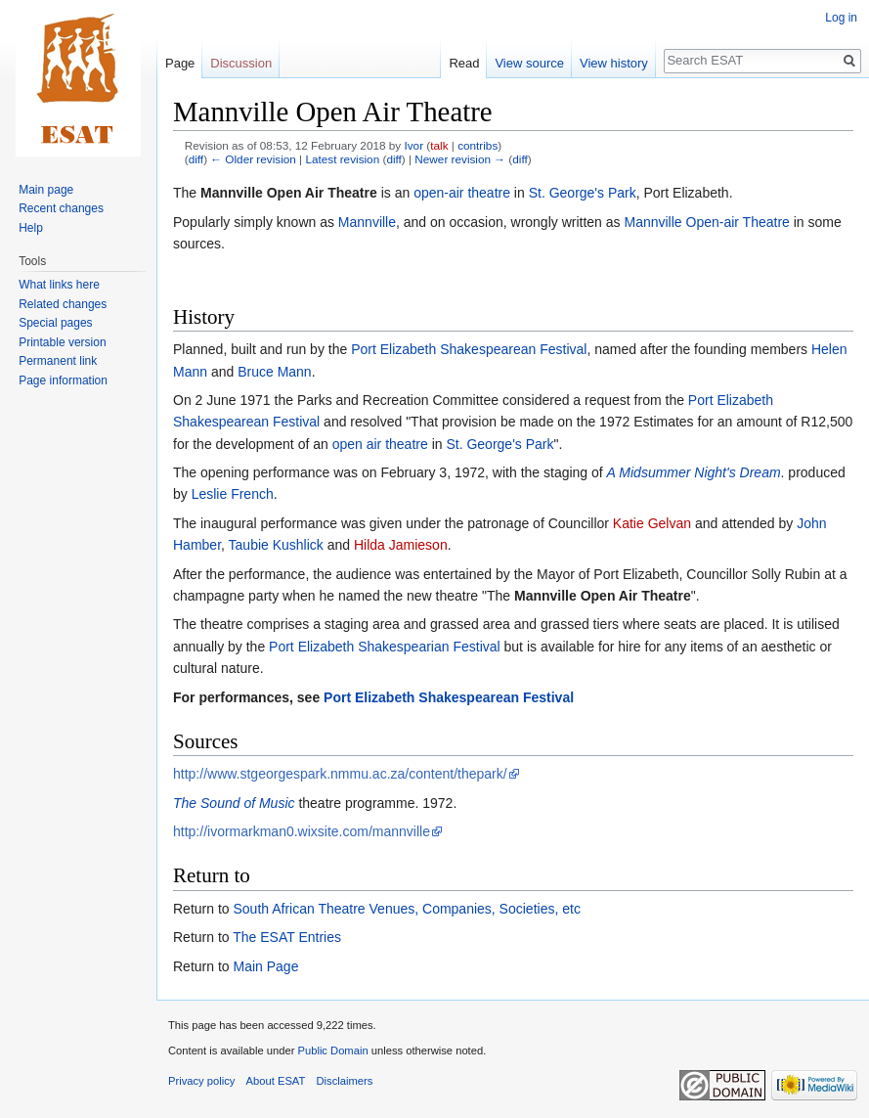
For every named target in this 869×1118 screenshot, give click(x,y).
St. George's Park (582, 193)
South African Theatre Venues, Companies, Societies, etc (406, 909)
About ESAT (276, 1081)
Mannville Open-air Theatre (706, 222)
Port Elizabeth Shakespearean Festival (469, 349)
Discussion (241, 63)
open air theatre (380, 444)
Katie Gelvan (652, 523)
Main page (46, 190)
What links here (59, 284)
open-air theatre (461, 193)
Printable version (62, 342)
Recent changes (61, 208)
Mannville (367, 222)
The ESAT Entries (287, 937)
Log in (841, 17)
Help (31, 228)
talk (439, 145)
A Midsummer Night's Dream (694, 472)
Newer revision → (459, 159)
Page (180, 63)
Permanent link (58, 361)
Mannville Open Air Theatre (288, 193)
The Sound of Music (234, 803)
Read (464, 63)
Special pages (55, 323)
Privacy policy (201, 1081)
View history (614, 63)
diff (196, 159)
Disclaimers (345, 1081)
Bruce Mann (274, 372)
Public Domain (332, 1050)
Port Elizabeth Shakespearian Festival (384, 646)
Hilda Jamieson (401, 545)
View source (529, 63)
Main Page (265, 966)
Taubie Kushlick (276, 545)
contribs (477, 145)
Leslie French (233, 494)
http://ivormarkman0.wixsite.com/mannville (301, 831)
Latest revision (342, 159)
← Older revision (253, 159)
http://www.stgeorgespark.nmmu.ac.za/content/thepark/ (340, 774)
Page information (63, 380)
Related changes (63, 304)
